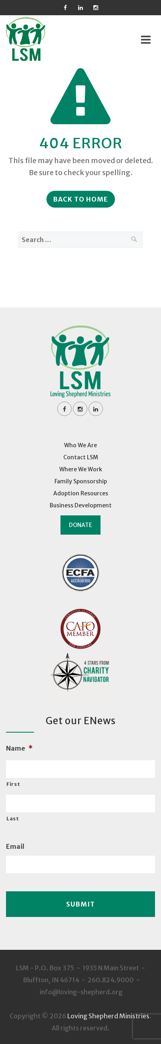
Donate (80, 525)
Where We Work (80, 469)
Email (15, 846)
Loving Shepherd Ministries (108, 1016)
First (13, 784)
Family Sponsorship (80, 481)
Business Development (81, 505)
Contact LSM (80, 457)
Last (12, 818)
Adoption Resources (80, 493)
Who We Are (80, 445)
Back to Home (80, 199)
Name (19, 748)
